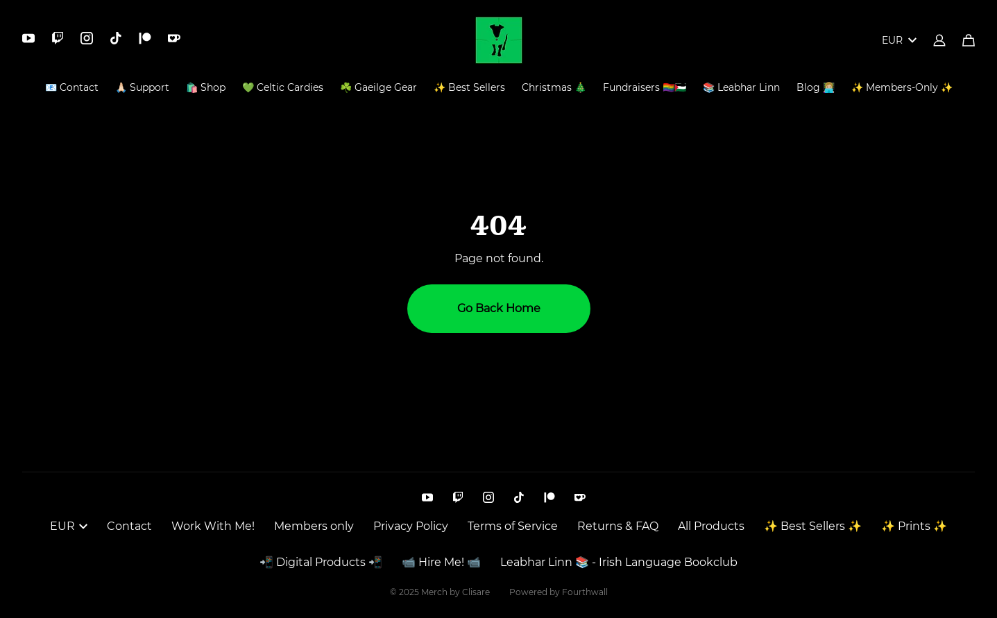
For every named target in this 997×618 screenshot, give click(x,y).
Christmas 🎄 (554, 87)
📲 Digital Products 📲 (320, 562)
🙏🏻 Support (142, 87)
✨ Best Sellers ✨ (813, 526)
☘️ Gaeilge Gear (378, 87)
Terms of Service (513, 526)
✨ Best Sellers (469, 87)
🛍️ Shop (205, 87)
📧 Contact (72, 87)
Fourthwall (585, 592)
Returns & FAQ (617, 526)
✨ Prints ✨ (914, 526)
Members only (314, 526)
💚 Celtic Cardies (282, 87)
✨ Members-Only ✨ (902, 87)
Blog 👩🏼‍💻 (815, 87)
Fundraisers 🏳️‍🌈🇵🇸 (644, 87)
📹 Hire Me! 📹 (441, 562)
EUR (899, 40)
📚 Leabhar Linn (741, 87)
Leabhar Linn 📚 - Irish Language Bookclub (619, 562)
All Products (711, 526)
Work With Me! (213, 526)
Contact (129, 526)
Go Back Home (498, 308)
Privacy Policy (410, 526)
